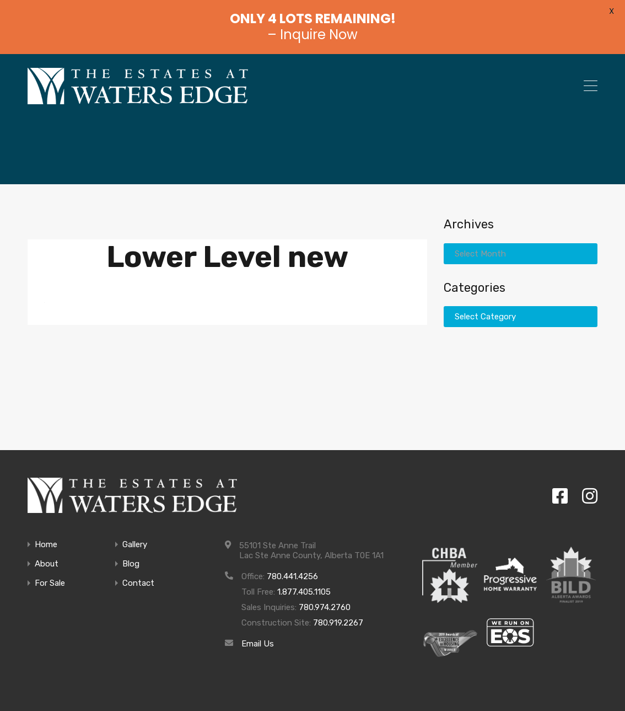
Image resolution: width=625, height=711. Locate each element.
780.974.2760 (325, 607)
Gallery (134, 545)
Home (46, 545)
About (46, 564)
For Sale (50, 583)
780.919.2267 (338, 623)
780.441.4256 (292, 576)
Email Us (257, 644)
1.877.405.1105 (304, 592)
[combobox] (520, 253)
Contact (138, 583)
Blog (130, 564)
